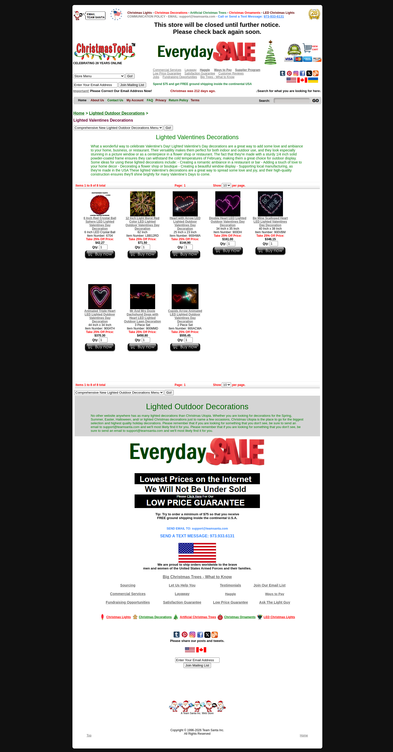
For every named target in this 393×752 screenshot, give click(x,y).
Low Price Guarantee (167, 73)
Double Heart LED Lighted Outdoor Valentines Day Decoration (227, 221)
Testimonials (230, 585)
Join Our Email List (270, 585)
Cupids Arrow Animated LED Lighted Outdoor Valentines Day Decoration (185, 316)
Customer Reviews (231, 73)
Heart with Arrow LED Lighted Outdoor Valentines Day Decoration (185, 223)
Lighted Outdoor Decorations (117, 113)
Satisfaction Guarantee (199, 73)
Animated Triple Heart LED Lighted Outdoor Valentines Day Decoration (99, 316)
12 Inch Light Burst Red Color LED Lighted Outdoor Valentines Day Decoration (142, 223)
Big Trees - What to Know (217, 77)
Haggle (230, 594)
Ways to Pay (274, 594)
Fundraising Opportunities (180, 77)
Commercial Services (167, 70)
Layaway (191, 70)
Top (89, 735)
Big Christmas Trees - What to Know (197, 577)
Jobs (156, 77)
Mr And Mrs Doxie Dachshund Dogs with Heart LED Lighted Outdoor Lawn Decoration (142, 316)
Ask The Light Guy (274, 602)
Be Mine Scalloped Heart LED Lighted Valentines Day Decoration (270, 221)
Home (78, 113)
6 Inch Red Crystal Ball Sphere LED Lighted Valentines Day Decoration (99, 223)
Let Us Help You (182, 585)
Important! (81, 91)
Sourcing (128, 585)
